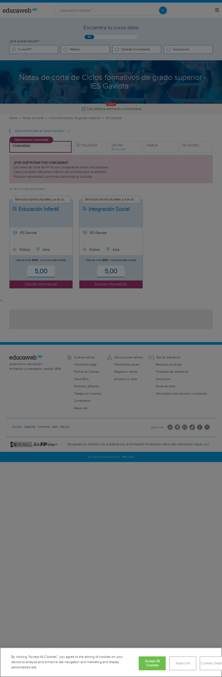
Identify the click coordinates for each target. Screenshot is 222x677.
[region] (111, 662)
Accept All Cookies (152, 663)
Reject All (183, 663)
